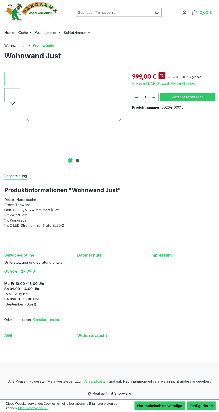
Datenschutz (89, 255)
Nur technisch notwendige (159, 406)
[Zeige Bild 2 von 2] (77, 160)
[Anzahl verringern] (136, 97)
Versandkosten (95, 381)
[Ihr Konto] (184, 12)
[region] (64, 118)
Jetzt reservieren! (187, 97)
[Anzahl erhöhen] (154, 97)
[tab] (15, 176)
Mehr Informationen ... (33, 408)
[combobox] (114, 12)
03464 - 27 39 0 (19, 271)
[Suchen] (156, 12)
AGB (8, 335)
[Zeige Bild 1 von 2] (70, 160)
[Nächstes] (120, 118)
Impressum (161, 255)
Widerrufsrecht (92, 335)
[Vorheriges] (28, 118)
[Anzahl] (145, 97)
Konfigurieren (201, 406)
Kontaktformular (46, 320)
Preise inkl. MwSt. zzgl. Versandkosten (163, 83)
